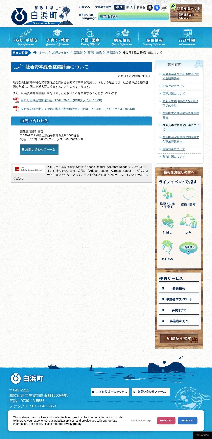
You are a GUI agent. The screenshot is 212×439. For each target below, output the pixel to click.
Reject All (166, 420)
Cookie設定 (202, 435)
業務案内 (112, 52)
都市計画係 (95, 52)
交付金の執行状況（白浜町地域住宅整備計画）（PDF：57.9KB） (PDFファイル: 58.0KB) (78, 108)
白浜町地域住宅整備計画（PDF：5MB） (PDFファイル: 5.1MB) (61, 100)
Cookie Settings (141, 420)
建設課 (78, 52)
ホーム (43, 52)
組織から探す (60, 52)
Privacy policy (72, 423)
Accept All (187, 420)
